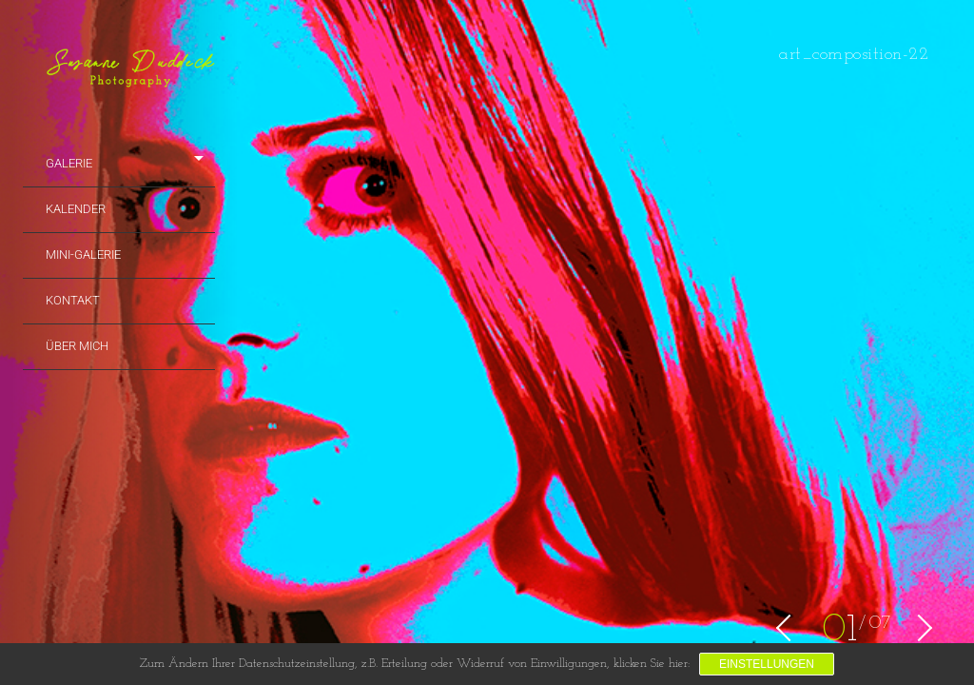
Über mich (77, 346)
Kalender (76, 209)
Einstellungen (766, 664)
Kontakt (73, 300)
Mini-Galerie (83, 254)
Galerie (69, 163)
